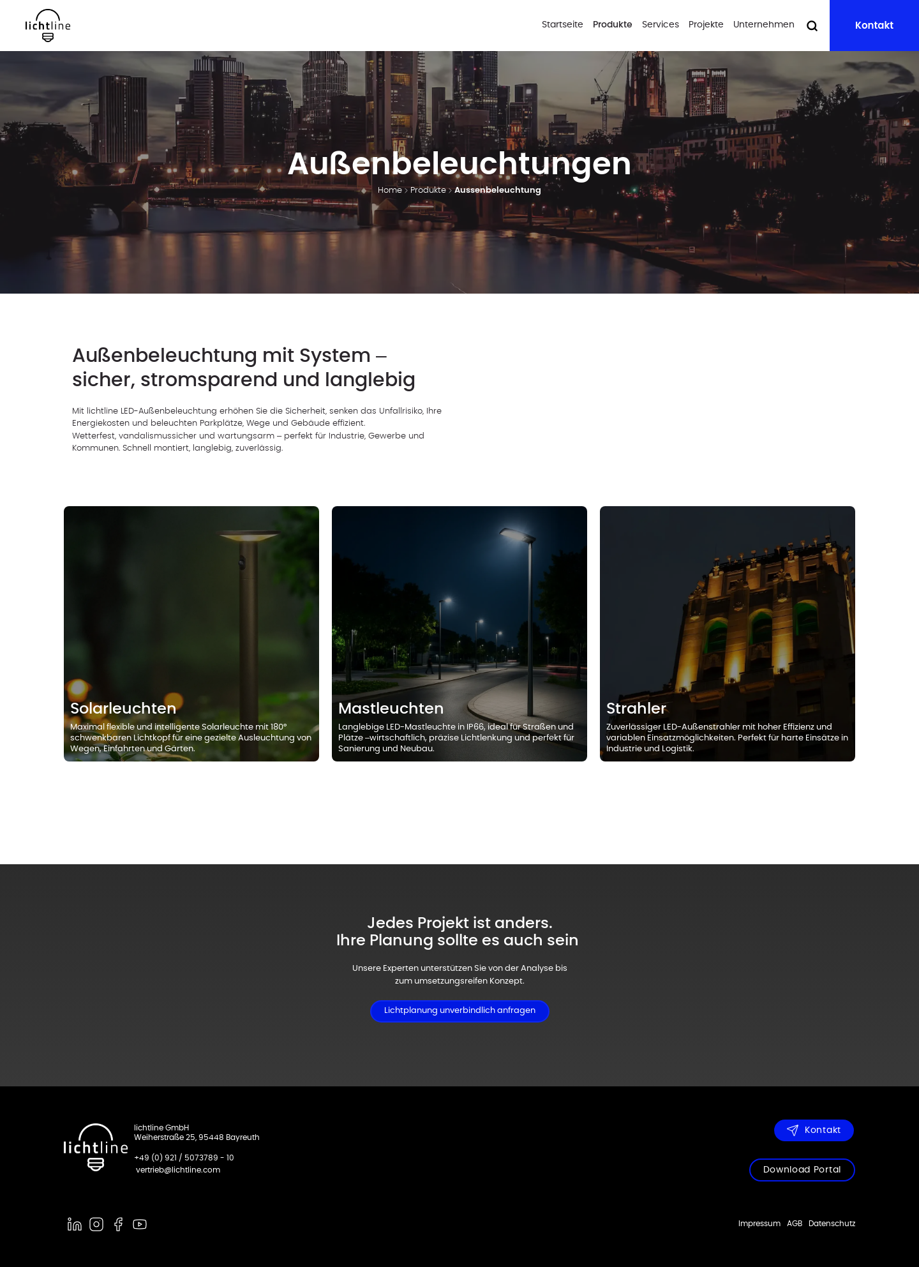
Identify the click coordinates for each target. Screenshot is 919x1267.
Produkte (612, 24)
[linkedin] (75, 1224)
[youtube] (140, 1224)
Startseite (562, 24)
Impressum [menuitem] (759, 1223)
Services (660, 24)
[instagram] (96, 1224)
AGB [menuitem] (794, 1223)
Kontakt (874, 25)
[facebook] (118, 1224)
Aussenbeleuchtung (497, 190)
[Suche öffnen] (812, 26)
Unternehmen (764, 24)
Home (390, 190)
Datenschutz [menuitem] (832, 1223)
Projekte (706, 24)
